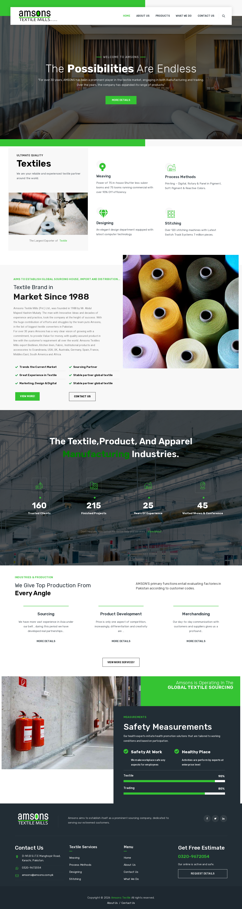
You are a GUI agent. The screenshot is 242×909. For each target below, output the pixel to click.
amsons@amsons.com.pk (37, 875)
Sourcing (46, 614)
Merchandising (196, 614)
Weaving (74, 857)
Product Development (121, 614)
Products (163, 15)
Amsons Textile (121, 897)
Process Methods (80, 864)
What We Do (184, 15)
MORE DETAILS (121, 100)
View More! (154, 531)
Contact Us (206, 15)
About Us (142, 15)
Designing (75, 872)
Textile (63, 240)
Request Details (202, 873)
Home (126, 15)
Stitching (75, 879)
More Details (46, 641)
